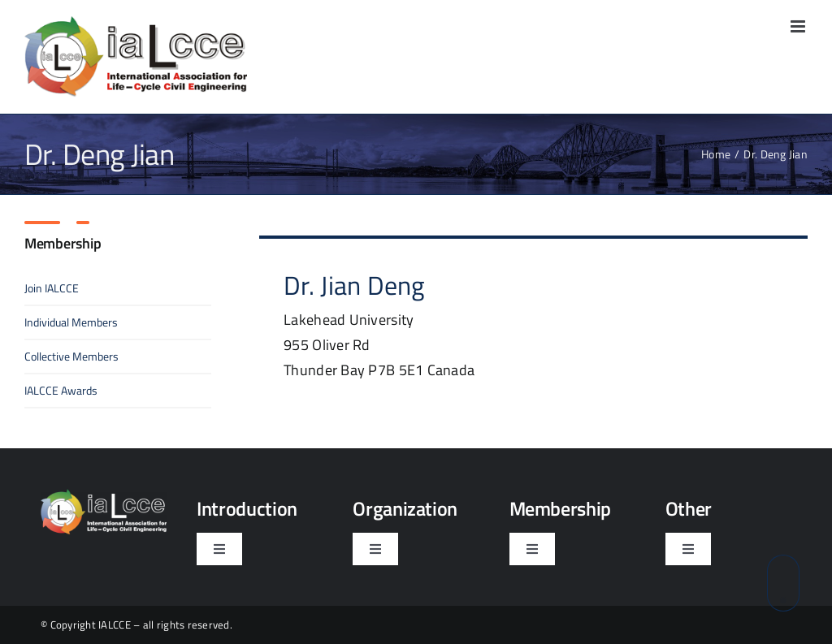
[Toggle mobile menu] (799, 26)
